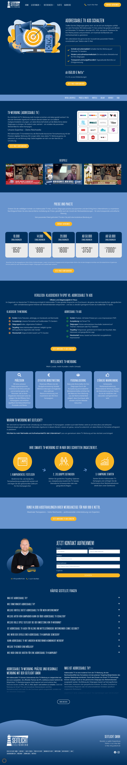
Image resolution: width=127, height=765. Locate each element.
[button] (63, 599)
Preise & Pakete (80, 98)
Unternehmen (61, 564)
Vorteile (92, 98)
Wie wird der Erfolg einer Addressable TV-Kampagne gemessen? (33, 635)
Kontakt (110, 98)
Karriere (67, 5)
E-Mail (91, 549)
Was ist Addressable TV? (17, 599)
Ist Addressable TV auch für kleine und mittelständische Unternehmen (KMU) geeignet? (43, 629)
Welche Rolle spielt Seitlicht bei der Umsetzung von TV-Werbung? (34, 623)
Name (58, 549)
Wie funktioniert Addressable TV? (21, 605)
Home (27, 5)
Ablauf (101, 98)
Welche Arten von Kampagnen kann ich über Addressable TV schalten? (36, 617)
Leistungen (36, 5)
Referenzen (49, 5)
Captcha (59, 572)
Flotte (59, 5)
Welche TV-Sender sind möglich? (20, 647)
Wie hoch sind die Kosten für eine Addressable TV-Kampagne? (32, 653)
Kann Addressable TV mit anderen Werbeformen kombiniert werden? (35, 641)
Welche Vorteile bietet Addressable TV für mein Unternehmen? (33, 611)
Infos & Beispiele (65, 98)
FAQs (118, 98)
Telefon (59, 557)
